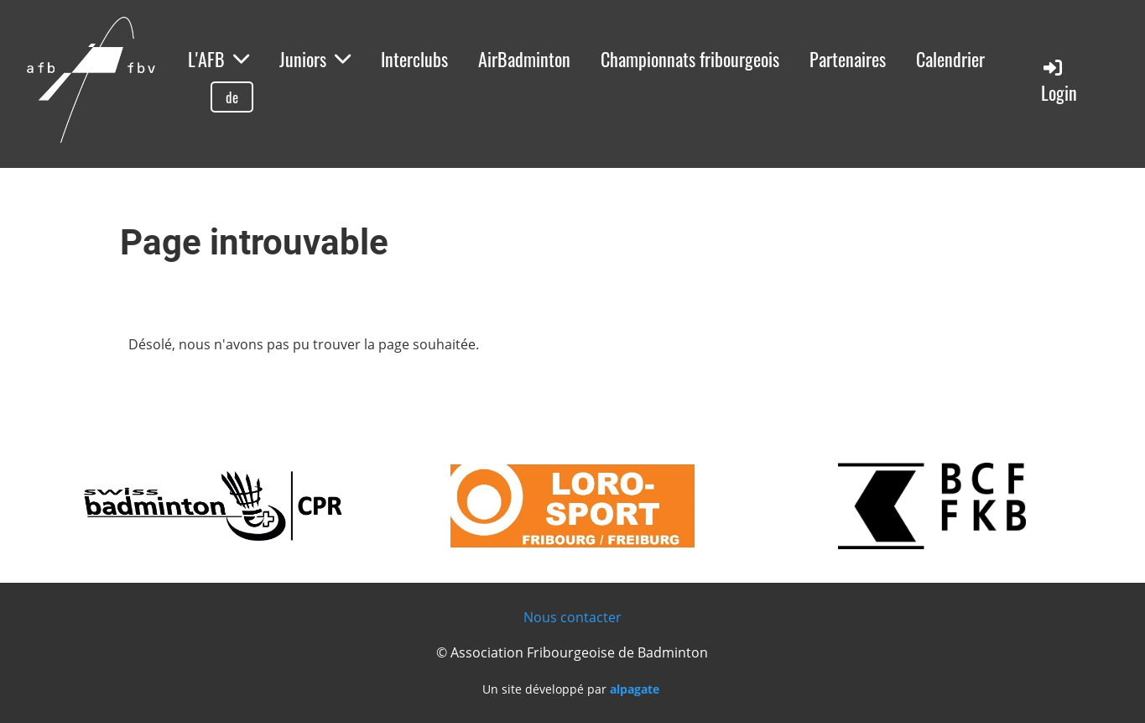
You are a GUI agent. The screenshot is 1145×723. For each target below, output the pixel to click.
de (232, 96)
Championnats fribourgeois (690, 58)
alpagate (634, 689)
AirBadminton (524, 58)
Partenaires (847, 58)
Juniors (315, 58)
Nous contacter (572, 617)
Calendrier (950, 58)
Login (1059, 81)
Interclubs (414, 58)
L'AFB (218, 58)
